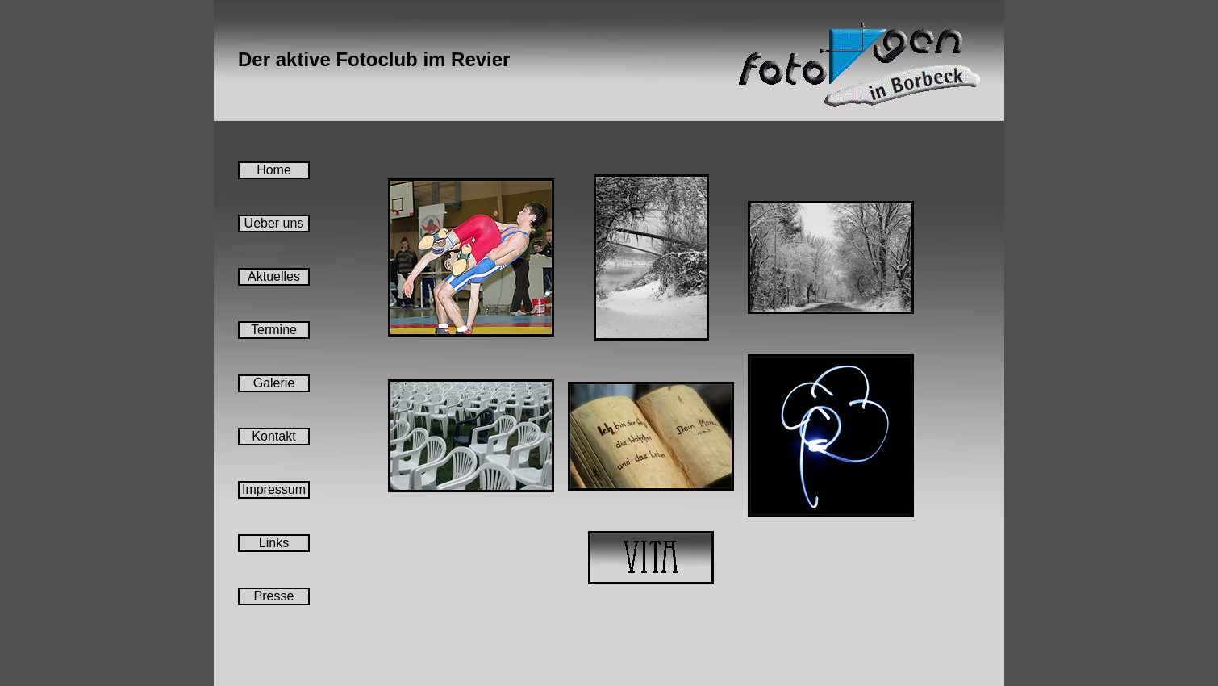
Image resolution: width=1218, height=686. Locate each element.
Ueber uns (274, 223)
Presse (274, 596)
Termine (274, 330)
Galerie (274, 383)
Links (274, 543)
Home (274, 170)
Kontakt (273, 436)
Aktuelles (274, 276)
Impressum (274, 489)
